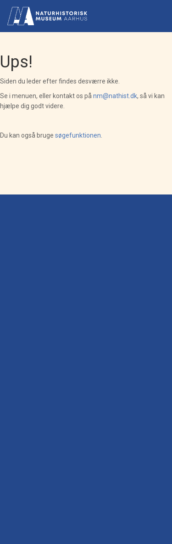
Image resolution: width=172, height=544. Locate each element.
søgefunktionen (78, 135)
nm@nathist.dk (115, 96)
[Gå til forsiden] (47, 16)
